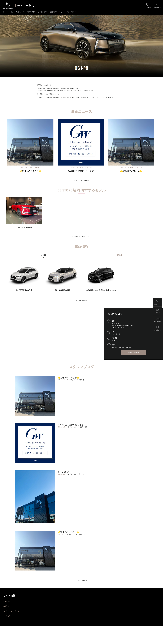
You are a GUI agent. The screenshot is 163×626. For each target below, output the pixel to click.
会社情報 (6, 601)
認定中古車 (53, 12)
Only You (61, 12)
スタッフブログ (71, 12)
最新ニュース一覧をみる (81, 180)
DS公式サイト (8, 616)
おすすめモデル (42, 12)
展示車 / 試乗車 (31, 12)
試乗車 (119, 255)
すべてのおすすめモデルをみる (81, 236)
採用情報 (6, 606)
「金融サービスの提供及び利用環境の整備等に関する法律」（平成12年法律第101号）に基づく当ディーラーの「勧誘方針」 (76, 97)
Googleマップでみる (118, 327)
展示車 (43, 255)
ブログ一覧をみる (81, 580)
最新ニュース (20, 12)
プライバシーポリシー (12, 611)
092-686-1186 (157, 5)
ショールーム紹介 (8, 12)
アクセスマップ (147, 5)
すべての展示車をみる (81, 300)
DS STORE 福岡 (25, 5)
